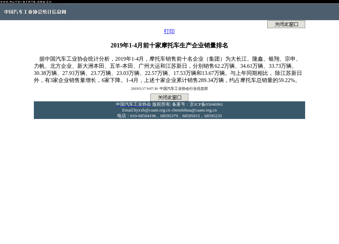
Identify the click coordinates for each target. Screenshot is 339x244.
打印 (169, 31)
